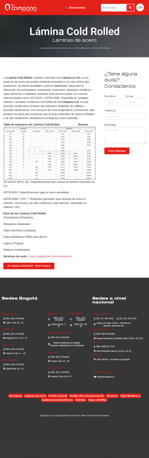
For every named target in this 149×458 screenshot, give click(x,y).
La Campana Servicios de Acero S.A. (55, 48)
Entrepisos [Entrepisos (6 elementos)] (15, 395)
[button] (65, 7)
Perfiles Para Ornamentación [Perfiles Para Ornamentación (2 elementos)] (87, 395)
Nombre (110, 96)
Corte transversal (61, 256)
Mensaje (110, 125)
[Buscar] (130, 7)
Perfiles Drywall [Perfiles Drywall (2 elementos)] (57, 395)
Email (129, 96)
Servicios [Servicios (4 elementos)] (112, 395)
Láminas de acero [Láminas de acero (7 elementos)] (35, 395)
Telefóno (110, 110)
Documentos (77, 7)
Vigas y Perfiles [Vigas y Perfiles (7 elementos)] (97, 399)
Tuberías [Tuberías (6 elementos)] (80, 399)
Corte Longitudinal (39, 256)
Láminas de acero (74, 40)
